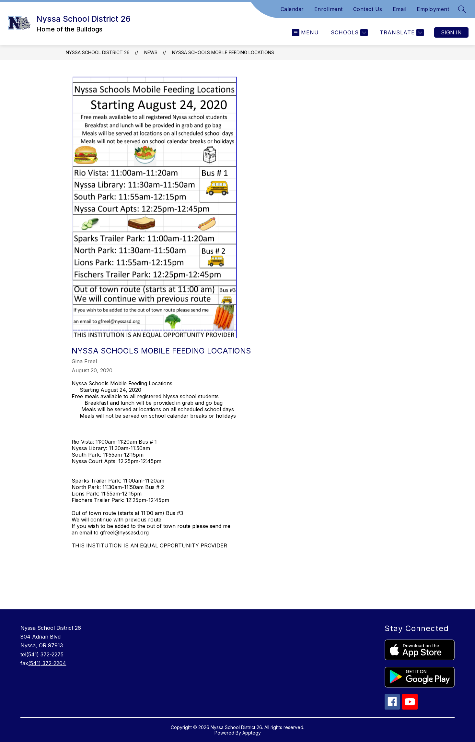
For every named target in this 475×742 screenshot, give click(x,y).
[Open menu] (305, 33)
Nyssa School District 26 (98, 52)
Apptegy (251, 733)
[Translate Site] (401, 33)
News (150, 52)
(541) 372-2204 (47, 663)
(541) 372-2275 (45, 654)
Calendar (292, 9)
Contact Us (367, 9)
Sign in (451, 32)
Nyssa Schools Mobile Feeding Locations (223, 52)
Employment (433, 9)
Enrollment (328, 9)
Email (400, 9)
